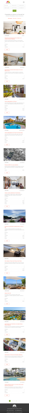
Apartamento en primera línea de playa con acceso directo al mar (14, 70)
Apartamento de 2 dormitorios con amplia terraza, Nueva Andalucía (14, 324)
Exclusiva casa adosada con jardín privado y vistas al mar (14, 227)
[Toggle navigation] (24, 2)
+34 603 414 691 (11, 410)
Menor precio (15, 18)
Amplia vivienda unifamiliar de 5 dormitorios (12, 192)
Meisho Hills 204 (8, 293)
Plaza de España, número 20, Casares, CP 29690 (14, 408)
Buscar (14, 10)
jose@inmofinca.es (19, 410)
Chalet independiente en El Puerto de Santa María (14, 132)
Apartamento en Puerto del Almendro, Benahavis (13, 354)
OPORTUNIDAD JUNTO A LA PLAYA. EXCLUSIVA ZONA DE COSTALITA (14, 385)
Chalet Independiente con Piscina (10, 101)
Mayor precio (19, 18)
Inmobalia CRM (20, 412)
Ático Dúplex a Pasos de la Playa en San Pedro (13, 261)
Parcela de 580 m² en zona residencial (11, 164)
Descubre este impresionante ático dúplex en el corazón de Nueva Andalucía (13, 38)
